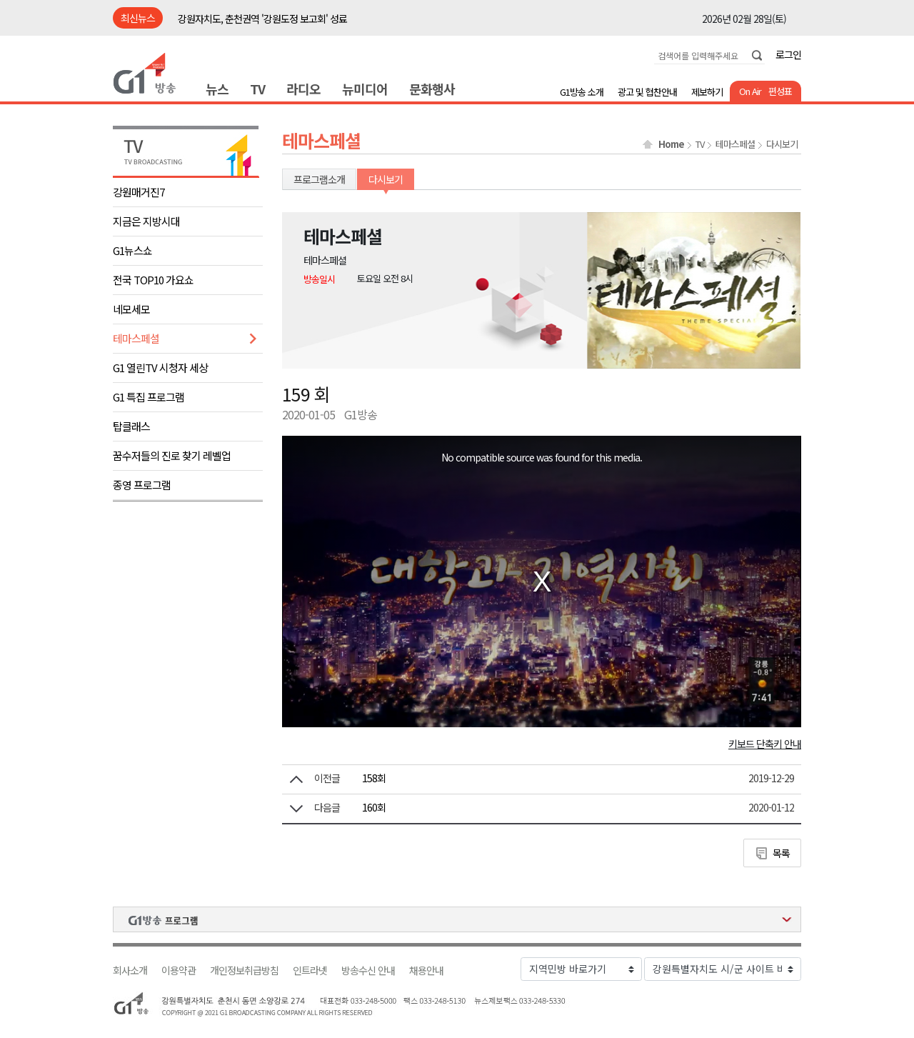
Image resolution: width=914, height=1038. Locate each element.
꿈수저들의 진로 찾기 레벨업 (172, 455)
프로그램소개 (319, 179)
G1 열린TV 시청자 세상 (160, 367)
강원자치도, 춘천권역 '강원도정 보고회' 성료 (262, 18)
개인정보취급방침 (244, 970)
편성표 (780, 91)
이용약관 (178, 970)
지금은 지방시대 (146, 221)
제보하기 (707, 92)
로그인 (788, 54)
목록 (781, 853)
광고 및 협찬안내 (647, 92)
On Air (750, 91)
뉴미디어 (365, 88)
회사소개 (130, 970)
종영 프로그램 (142, 484)
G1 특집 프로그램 (148, 396)
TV (257, 88)
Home (671, 144)
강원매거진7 (138, 191)
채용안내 (426, 970)
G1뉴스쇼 (132, 250)
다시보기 (782, 144)
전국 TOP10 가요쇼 (153, 279)
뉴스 (217, 88)
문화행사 (432, 88)
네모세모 (131, 308)
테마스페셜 (136, 338)
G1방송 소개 (581, 92)
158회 (374, 778)
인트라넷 (310, 970)
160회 (374, 807)
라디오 (303, 88)
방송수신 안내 (368, 970)
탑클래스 (131, 426)
